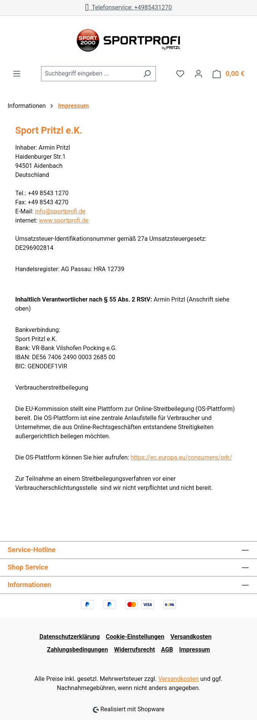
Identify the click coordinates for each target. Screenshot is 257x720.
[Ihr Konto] (198, 73)
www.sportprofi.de (64, 220)
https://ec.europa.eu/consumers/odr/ (181, 457)
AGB (167, 649)
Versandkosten (190, 636)
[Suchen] (147, 73)
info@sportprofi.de (60, 211)
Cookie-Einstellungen (135, 636)
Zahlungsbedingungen (77, 649)
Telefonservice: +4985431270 (128, 7)
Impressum (194, 649)
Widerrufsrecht (134, 649)
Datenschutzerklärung (70, 636)
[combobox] (89, 73)
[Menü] (17, 73)
